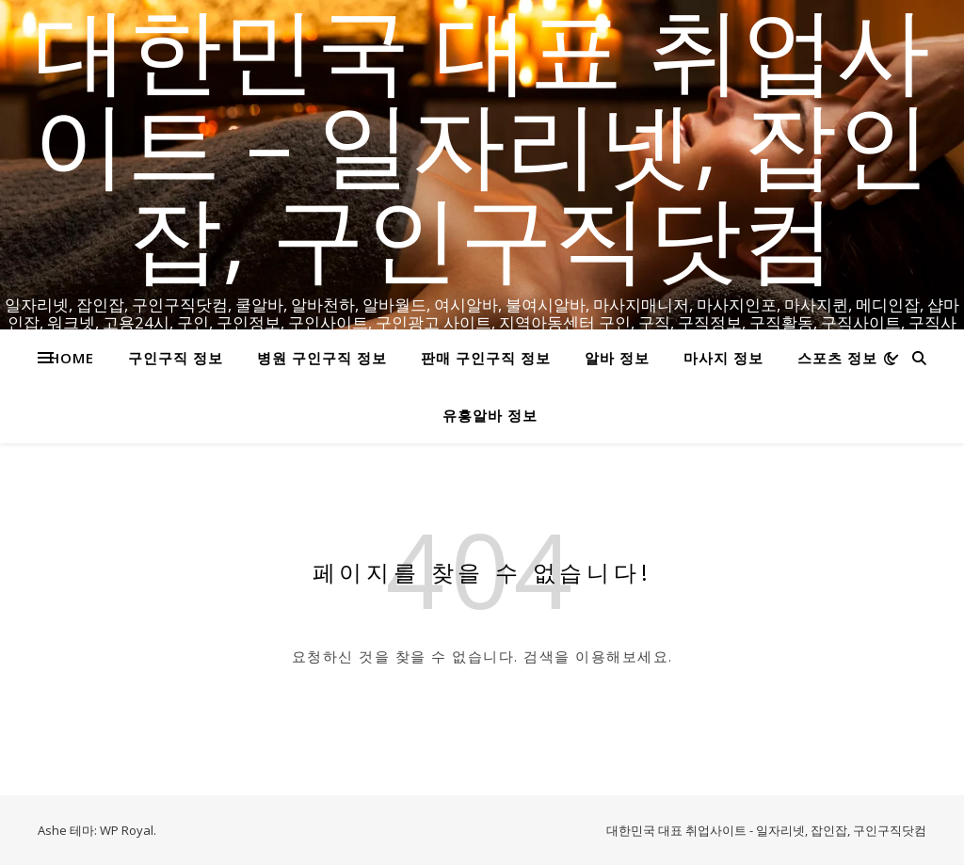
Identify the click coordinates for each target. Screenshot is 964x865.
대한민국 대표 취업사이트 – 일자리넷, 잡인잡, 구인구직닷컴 (482, 141)
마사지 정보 (723, 357)
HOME (71, 357)
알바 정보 (617, 357)
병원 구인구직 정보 (322, 357)
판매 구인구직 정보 (486, 357)
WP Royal (126, 830)
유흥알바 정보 (490, 415)
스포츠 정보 (837, 357)
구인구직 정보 (175, 357)
